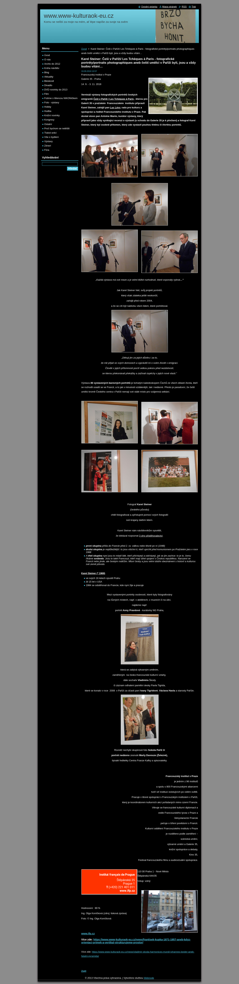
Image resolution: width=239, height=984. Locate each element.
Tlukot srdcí (50, 132)
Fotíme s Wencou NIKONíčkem (60, 98)
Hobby (47, 106)
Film (46, 93)
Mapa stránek (169, 6)
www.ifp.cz (88, 933)
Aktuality (48, 76)
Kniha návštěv (51, 68)
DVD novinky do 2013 (55, 89)
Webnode (149, 978)
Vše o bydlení (51, 137)
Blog (46, 72)
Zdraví (47, 145)
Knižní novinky (52, 115)
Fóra (46, 150)
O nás (47, 59)
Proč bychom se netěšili (56, 128)
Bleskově (49, 81)
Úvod (84, 48)
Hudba (47, 111)
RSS (184, 6)
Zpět (83, 971)
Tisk (194, 6)
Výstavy (48, 141)
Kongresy (49, 119)
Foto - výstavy (51, 102)
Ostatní (48, 124)
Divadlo (48, 85)
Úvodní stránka (149, 6)
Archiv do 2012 (52, 63)
